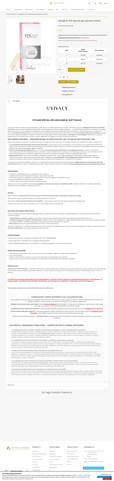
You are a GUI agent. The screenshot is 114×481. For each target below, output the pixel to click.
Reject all (107, 479)
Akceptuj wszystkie (104, 477)
